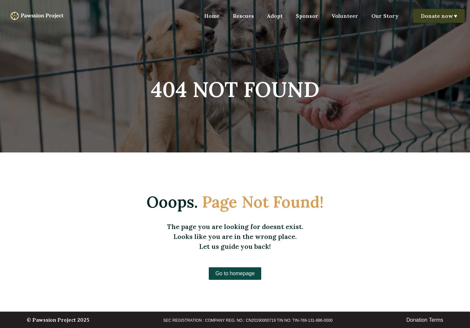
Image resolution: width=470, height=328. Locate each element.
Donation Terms (424, 320)
